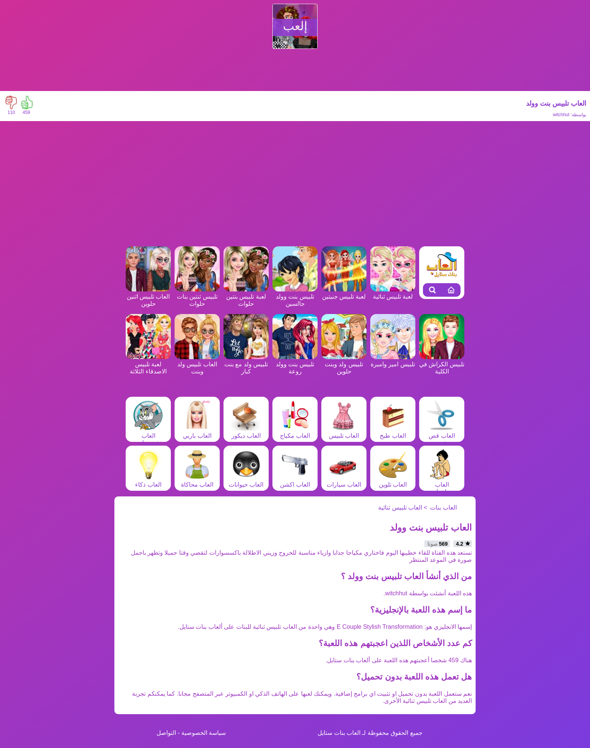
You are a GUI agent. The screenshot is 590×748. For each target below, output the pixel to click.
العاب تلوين (393, 481)
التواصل (166, 733)
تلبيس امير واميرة (392, 360)
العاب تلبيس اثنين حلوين (148, 296)
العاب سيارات (344, 481)
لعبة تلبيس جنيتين (343, 293)
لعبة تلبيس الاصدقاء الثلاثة (148, 364)
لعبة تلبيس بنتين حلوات (246, 296)
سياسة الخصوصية (203, 733)
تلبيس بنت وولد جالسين (295, 296)
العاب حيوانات (246, 481)
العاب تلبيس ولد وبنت (197, 364)
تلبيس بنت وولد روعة (295, 364)
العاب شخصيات (148, 435)
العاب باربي (197, 432)
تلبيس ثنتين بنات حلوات (197, 296)
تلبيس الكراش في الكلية (441, 364)
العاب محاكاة (197, 481)
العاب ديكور (246, 432)
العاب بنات (443, 507)
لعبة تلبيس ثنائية (392, 293)
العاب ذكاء (148, 481)
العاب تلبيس (344, 432)
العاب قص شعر (442, 435)
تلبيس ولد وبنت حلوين (343, 364)
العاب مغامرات (442, 484)
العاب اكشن (295, 481)
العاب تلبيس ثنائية (400, 507)
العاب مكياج (295, 432)
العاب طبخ (393, 432)
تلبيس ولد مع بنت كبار (246, 364)
